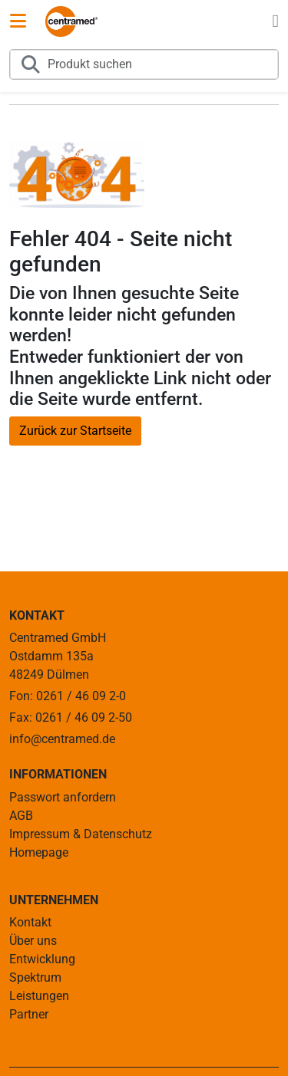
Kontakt (30, 922)
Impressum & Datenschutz (80, 834)
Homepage (38, 852)
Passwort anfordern (62, 797)
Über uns (33, 940)
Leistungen (39, 996)
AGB (21, 815)
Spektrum (35, 977)
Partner (28, 1014)
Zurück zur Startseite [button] (75, 430)
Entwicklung (42, 959)
